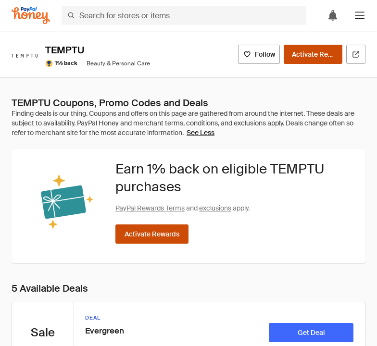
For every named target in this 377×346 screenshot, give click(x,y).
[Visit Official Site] (355, 54)
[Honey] (31, 15)
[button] (359, 15)
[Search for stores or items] (184, 15)
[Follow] (259, 54)
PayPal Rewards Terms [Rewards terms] (150, 208)
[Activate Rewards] (313, 54)
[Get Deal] (311, 332)
